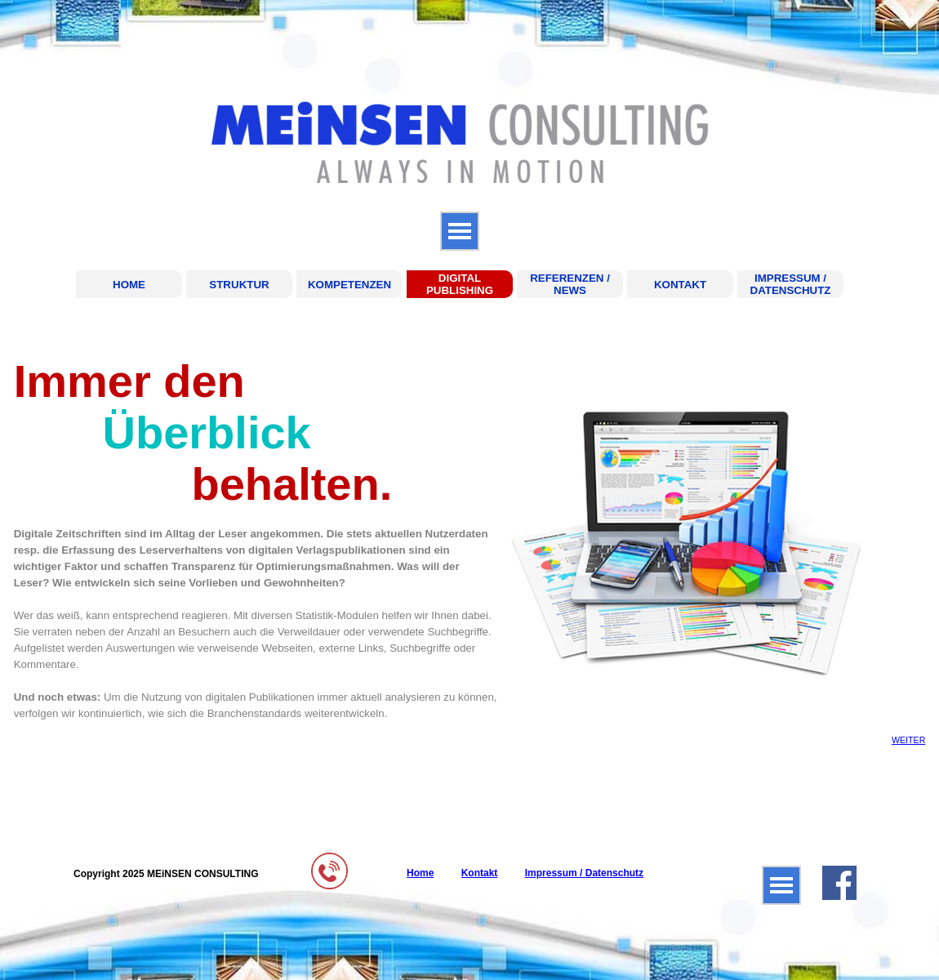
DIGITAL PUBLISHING (459, 284)
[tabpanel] (256, 538)
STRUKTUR (239, 284)
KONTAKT (680, 284)
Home (420, 873)
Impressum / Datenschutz (584, 873)
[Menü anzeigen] (459, 231)
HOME (129, 284)
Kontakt (479, 873)
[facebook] (839, 882)
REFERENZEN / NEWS (570, 284)
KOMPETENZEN (349, 284)
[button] (329, 859)
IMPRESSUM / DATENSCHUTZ (790, 284)
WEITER (908, 740)
